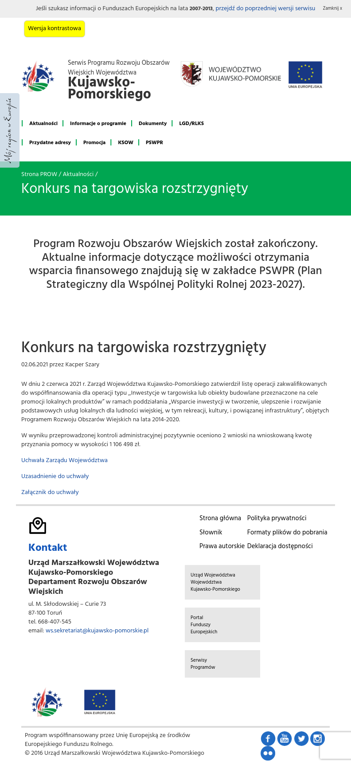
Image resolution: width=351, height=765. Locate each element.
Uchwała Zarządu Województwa (64, 460)
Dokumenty (153, 123)
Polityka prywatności (277, 518)
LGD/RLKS (191, 123)
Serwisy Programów (203, 663)
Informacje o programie (98, 123)
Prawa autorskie (222, 546)
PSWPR (154, 142)
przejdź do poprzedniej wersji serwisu (265, 9)
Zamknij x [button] (333, 8)
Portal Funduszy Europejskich (204, 625)
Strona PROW (39, 174)
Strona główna (220, 518)
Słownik (210, 532)
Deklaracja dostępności (280, 546)
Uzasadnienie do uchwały (55, 476)
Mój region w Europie (10, 130)
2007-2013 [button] (201, 8)
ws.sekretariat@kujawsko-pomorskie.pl (97, 631)
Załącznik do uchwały (50, 492)
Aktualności (43, 123)
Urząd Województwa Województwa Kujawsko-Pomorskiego (215, 582)
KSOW (125, 142)
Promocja (94, 142)
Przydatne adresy (50, 142)
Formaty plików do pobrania (287, 532)
